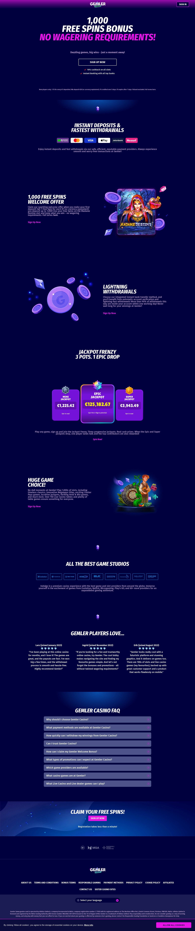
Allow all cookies (178, 925)
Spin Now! (97, 439)
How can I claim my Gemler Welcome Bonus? (71, 751)
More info (88, 925)
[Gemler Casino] (98, 4)
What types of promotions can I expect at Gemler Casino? (79, 759)
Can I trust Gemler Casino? (61, 743)
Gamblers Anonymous (165, 916)
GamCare (153, 916)
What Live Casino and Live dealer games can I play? (75, 783)
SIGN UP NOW (97, 62)
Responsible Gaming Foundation (136, 916)
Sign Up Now (34, 222)
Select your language (89, 900)
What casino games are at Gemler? (66, 775)
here (154, 89)
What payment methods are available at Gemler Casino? (78, 727)
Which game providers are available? (67, 767)
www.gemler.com (22, 911)
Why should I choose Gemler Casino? (67, 719)
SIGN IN (183, 4)
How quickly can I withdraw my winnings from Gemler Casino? (81, 735)
